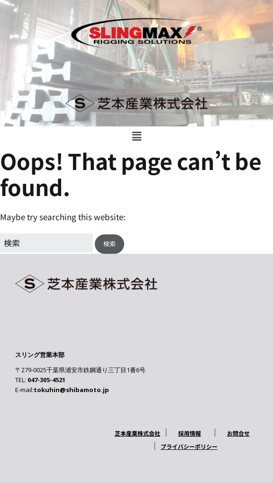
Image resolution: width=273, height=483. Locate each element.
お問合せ (238, 433)
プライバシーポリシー (189, 446)
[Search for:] (46, 242)
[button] (136, 135)
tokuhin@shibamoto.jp (71, 389)
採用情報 (189, 433)
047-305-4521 (46, 380)
